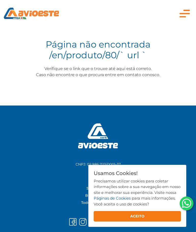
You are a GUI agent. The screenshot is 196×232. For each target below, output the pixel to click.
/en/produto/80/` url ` (98, 55)
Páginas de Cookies (112, 198)
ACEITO (137, 216)
